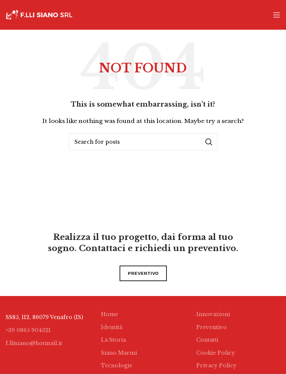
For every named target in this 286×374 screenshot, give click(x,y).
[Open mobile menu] (276, 14)
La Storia (113, 339)
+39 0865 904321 (28, 330)
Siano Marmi (119, 352)
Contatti (207, 339)
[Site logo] (39, 14)
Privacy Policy (216, 365)
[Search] (143, 141)
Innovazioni (213, 314)
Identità (111, 327)
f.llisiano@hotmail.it (34, 343)
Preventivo (211, 327)
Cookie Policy (215, 352)
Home (109, 314)
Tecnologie (116, 365)
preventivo (143, 273)
